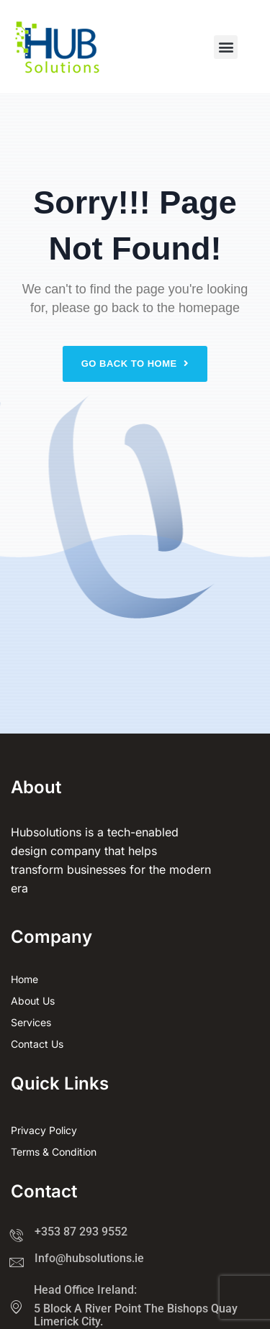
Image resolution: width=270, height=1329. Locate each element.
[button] (226, 47)
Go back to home (135, 363)
